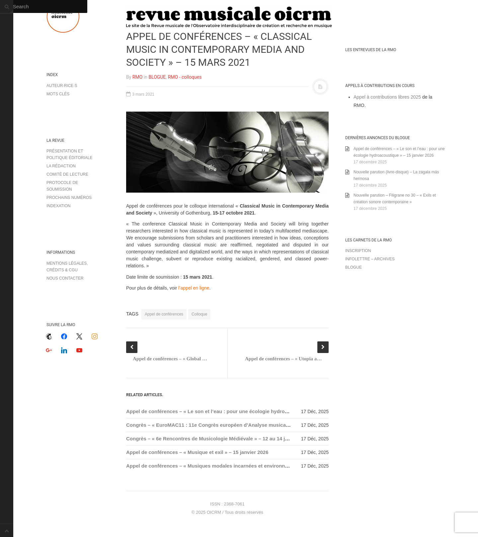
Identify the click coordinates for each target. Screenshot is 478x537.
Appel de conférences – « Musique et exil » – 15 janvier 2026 (197, 452)
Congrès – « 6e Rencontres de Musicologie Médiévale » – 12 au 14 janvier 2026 (219, 438)
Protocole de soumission (62, 186)
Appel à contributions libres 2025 (387, 97)
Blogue (353, 267)
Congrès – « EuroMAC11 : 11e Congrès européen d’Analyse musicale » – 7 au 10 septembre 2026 (241, 425)
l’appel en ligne (193, 288)
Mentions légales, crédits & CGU (67, 266)
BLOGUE (157, 77)
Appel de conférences (164, 314)
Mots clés (57, 94)
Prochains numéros (69, 197)
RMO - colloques (185, 77)
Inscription (358, 250)
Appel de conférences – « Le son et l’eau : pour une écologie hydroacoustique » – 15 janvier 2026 (241, 411)
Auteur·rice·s (61, 85)
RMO (137, 77)
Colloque (199, 314)
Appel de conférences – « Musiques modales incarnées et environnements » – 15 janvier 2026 (237, 466)
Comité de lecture (67, 174)
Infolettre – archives (370, 259)
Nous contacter (65, 278)
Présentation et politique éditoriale (69, 154)
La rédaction (61, 166)
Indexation (58, 206)
